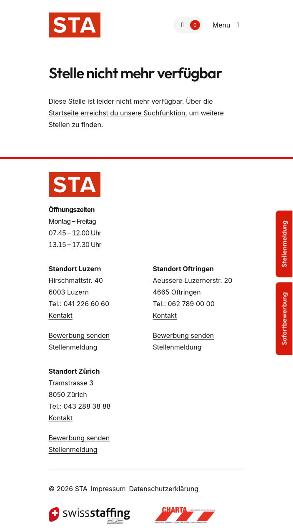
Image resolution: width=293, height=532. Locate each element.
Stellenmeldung (73, 347)
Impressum (108, 489)
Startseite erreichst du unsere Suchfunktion (117, 113)
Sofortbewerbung (284, 318)
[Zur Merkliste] (188, 25)
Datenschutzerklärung (163, 489)
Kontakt (61, 315)
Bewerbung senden (79, 335)
